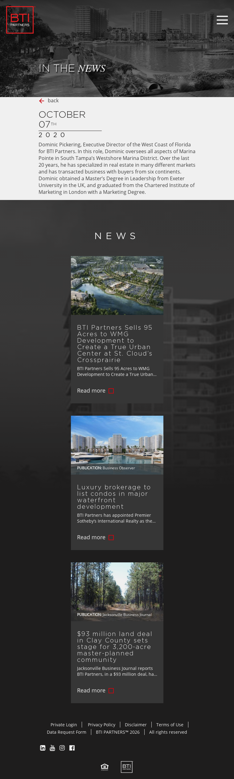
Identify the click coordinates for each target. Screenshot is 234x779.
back (53, 100)
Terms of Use (169, 725)
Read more (91, 390)
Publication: (89, 468)
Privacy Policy (101, 725)
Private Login (64, 725)
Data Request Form (66, 732)
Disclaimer (136, 725)
